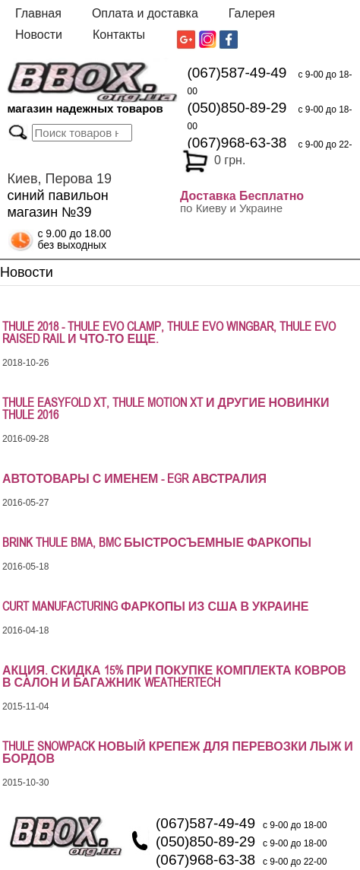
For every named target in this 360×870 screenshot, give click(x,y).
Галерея (252, 13)
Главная (38, 13)
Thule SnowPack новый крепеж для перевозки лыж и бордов (177, 752)
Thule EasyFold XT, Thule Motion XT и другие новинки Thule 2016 (165, 408)
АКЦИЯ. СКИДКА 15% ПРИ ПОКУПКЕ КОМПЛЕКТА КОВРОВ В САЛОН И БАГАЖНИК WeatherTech (174, 676)
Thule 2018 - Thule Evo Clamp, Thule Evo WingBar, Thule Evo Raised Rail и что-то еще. (169, 332)
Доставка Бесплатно (242, 195)
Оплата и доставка (145, 13)
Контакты (119, 34)
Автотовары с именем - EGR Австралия (134, 478)
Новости (38, 34)
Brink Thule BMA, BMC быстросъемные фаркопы (156, 542)
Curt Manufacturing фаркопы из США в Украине (155, 606)
